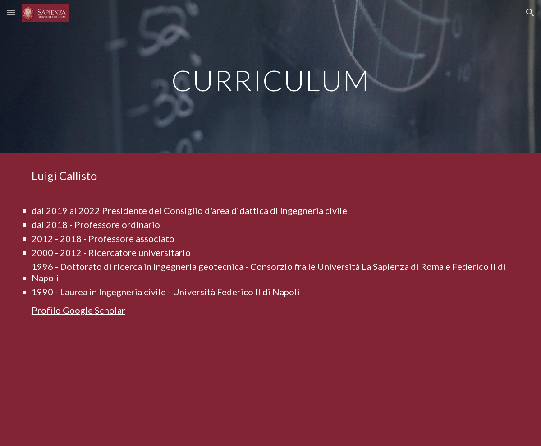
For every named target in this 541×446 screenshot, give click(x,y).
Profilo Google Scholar (78, 310)
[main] (270, 76)
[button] (11, 12)
